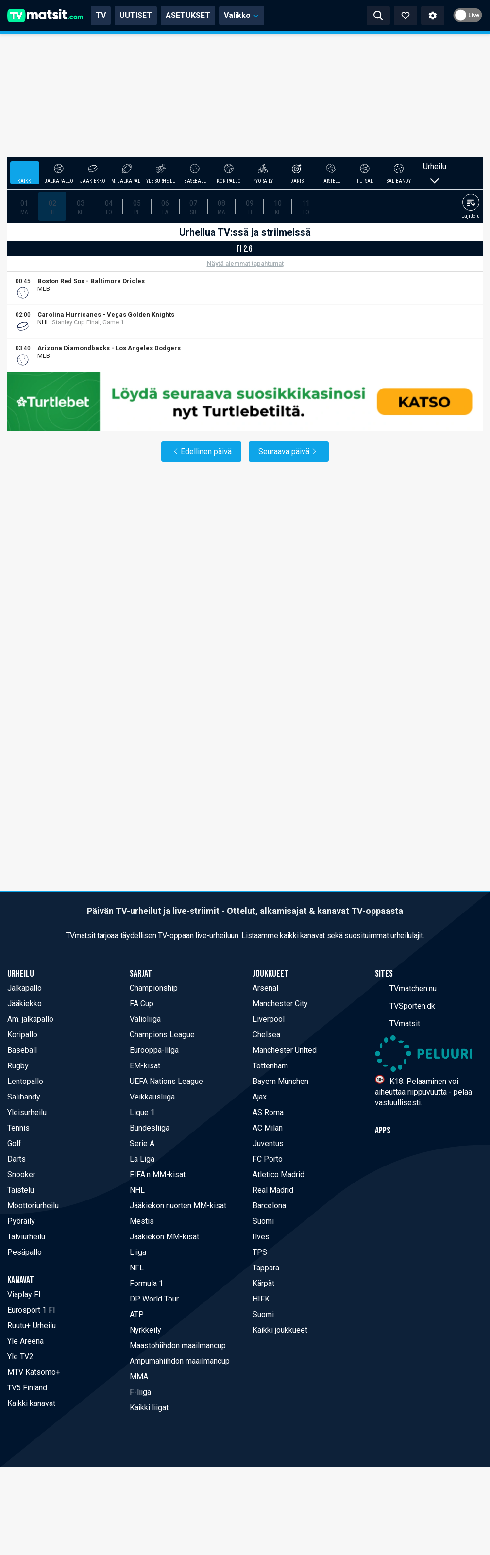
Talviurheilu (26, 1236)
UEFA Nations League (166, 1081)
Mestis (142, 1221)
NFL (137, 1267)
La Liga (142, 1159)
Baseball (22, 1050)
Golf (14, 1143)
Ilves (261, 1236)
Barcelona (269, 1205)
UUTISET (135, 15)
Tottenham (270, 1065)
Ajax (260, 1096)
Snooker (21, 1174)
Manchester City (280, 1003)
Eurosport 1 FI (31, 1310)
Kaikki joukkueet (280, 1330)
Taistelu (20, 1190)
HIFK (261, 1298)
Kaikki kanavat (31, 1403)
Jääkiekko (24, 1003)
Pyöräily (21, 1221)
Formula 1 (146, 1283)
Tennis (18, 1127)
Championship (154, 988)
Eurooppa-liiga (154, 1050)
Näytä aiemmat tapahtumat (245, 263)
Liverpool (269, 1019)
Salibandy (23, 1096)
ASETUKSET (188, 15)
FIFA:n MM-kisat (158, 1174)
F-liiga (140, 1392)
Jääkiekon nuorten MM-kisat (178, 1205)
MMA (139, 1376)
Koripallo (22, 1034)
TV (101, 15)
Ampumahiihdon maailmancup (180, 1361)
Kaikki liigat (149, 1407)
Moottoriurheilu (33, 1205)
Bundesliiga (149, 1127)
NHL (137, 1190)
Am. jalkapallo (30, 1019)
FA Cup (141, 1003)
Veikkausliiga (152, 1096)
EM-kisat (145, 1065)
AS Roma (268, 1112)
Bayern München (280, 1081)
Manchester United (285, 1050)
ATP (137, 1314)
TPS (260, 1252)
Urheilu (434, 173)
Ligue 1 (142, 1112)
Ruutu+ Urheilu (31, 1325)
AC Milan (268, 1127)
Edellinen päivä (201, 451)
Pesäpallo (24, 1252)
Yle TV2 (20, 1356)
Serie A (142, 1143)
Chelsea (266, 1034)
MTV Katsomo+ (33, 1372)
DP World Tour (154, 1298)
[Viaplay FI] (476, 288)
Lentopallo (25, 1081)
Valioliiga (145, 1019)
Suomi (263, 1221)
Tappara (266, 1267)
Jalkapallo (24, 988)
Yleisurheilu (27, 1112)
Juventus (268, 1143)
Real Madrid (273, 1190)
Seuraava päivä (288, 451)
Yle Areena (25, 1341)
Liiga (138, 1252)
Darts (16, 1159)
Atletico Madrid (278, 1174)
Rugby (18, 1065)
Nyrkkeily (145, 1330)
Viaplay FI (24, 1294)
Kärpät (263, 1283)
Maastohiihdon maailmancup (178, 1345)
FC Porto (268, 1159)
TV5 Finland (27, 1387)
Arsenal (265, 988)
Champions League (162, 1034)
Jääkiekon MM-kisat (164, 1236)
